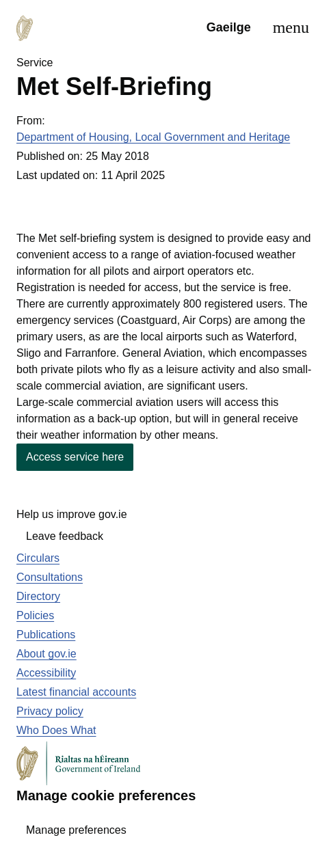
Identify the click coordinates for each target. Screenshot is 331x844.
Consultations (49, 577)
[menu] (288, 27)
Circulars (37, 558)
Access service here (75, 457)
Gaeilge (229, 27)
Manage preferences (76, 830)
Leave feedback (64, 536)
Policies (35, 615)
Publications (45, 634)
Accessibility (46, 673)
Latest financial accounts (76, 692)
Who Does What (56, 730)
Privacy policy (49, 711)
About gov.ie (46, 653)
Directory (38, 596)
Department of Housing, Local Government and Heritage (153, 137)
